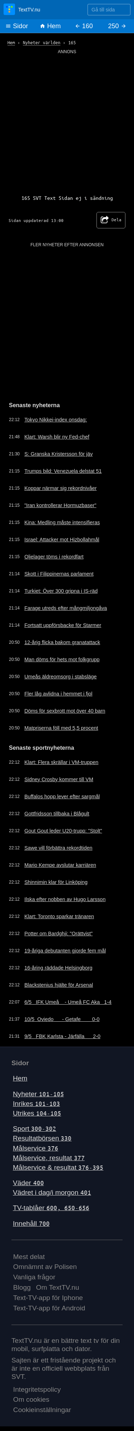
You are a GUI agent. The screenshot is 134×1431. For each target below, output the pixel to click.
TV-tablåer (51, 1208)
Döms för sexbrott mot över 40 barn (64, 711)
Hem (50, 26)
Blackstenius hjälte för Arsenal (58, 985)
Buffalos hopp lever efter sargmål (62, 796)
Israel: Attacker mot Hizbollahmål (61, 539)
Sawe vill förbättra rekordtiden (58, 848)
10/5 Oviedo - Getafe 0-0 (61, 1019)
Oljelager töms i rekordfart (54, 557)
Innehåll (31, 1223)
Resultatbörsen (42, 1138)
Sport (34, 1128)
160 (84, 26)
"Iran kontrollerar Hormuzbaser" (60, 505)
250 (117, 26)
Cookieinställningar (42, 1410)
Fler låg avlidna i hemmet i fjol (58, 694)
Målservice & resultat (58, 1167)
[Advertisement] (67, 122)
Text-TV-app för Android (49, 1308)
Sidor (16, 26)
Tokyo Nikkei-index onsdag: (55, 420)
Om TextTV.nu (57, 1287)
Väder (28, 1183)
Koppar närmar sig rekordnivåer (60, 488)
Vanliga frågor (34, 1277)
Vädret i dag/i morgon (52, 1192)
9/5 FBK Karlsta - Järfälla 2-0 (62, 1036)
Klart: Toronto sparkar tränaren (59, 916)
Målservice (35, 1148)
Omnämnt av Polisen (45, 1266)
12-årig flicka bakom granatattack (62, 642)
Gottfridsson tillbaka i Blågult (56, 813)
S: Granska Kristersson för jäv (58, 454)
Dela (110, 220)
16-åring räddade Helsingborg (58, 968)
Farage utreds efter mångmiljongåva (65, 608)
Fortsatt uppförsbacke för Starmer (62, 625)
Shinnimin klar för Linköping (56, 882)
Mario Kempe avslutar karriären (60, 865)
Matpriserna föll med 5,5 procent (61, 728)
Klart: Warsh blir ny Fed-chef (56, 437)
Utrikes (37, 1113)
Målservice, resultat (49, 1158)
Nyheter (38, 1094)
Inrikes (36, 1103)
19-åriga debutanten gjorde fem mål (65, 951)
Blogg (22, 1287)
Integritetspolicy (37, 1389)
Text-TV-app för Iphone (48, 1297)
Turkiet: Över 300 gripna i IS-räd (61, 591)
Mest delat (29, 1256)
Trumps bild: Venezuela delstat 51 (62, 471)
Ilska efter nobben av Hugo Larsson (64, 899)
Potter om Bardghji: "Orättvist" (58, 933)
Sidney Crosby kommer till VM (58, 779)
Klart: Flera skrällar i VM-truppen (61, 762)
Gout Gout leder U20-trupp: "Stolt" (63, 831)
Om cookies (31, 1399)
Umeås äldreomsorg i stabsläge (60, 676)
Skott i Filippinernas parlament (59, 574)
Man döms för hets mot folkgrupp (61, 659)
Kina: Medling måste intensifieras (62, 522)
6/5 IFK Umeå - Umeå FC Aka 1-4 (67, 1002)
